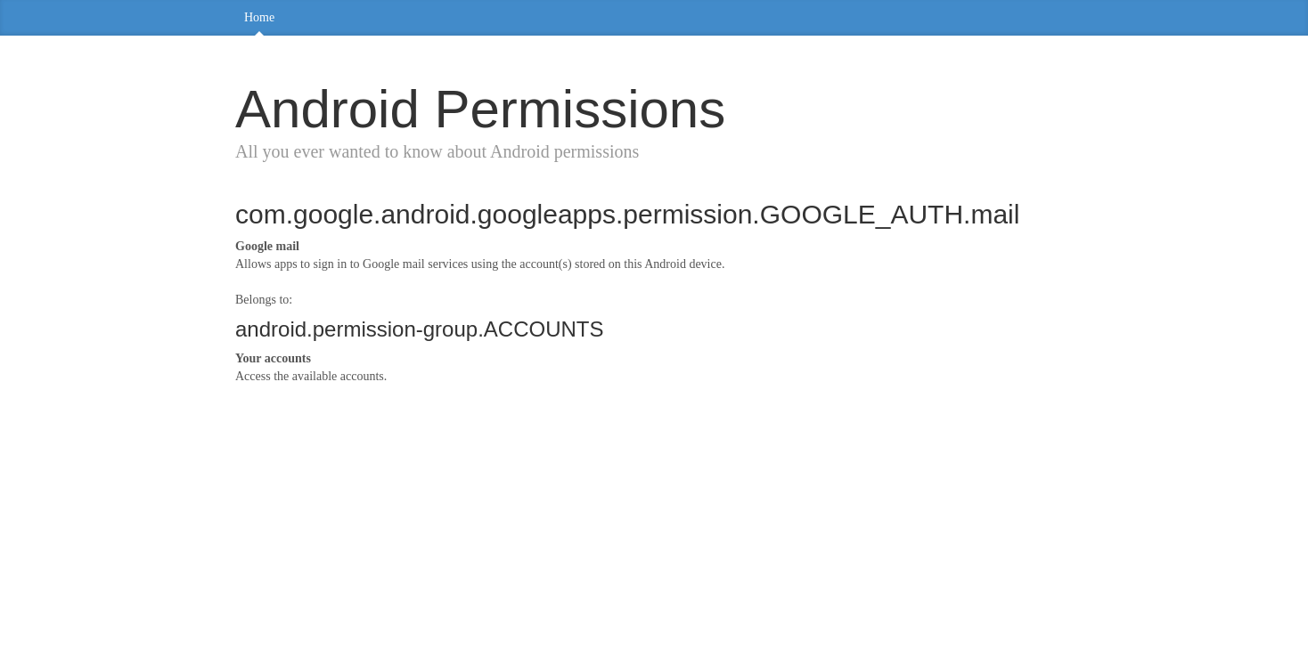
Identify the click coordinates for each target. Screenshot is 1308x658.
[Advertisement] (654, 528)
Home (259, 17)
